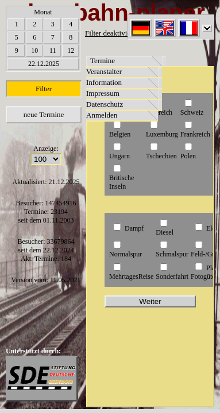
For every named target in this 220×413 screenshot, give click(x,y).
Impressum (102, 93)
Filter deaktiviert (110, 33)
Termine (102, 60)
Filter (44, 88)
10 (34, 50)
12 (70, 50)
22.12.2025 (43, 64)
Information (104, 82)
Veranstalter (104, 71)
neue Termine (44, 114)
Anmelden (101, 115)
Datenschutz (104, 104)
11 (52, 50)
